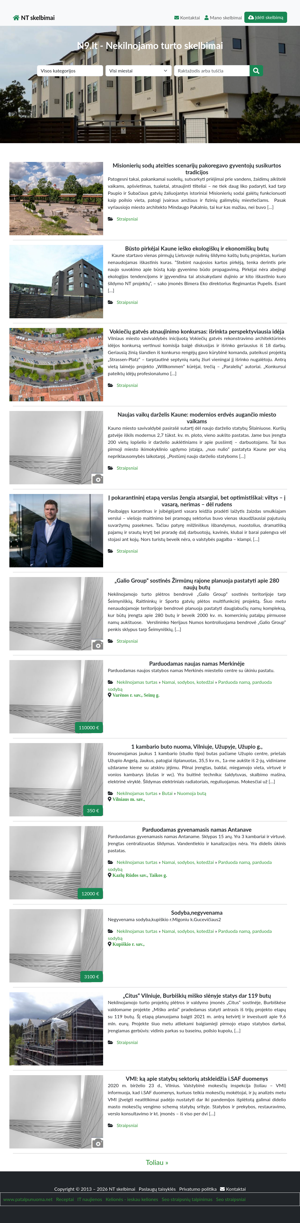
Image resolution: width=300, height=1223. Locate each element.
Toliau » (157, 1162)
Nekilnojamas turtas (137, 682)
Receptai (65, 1199)
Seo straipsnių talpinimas (187, 1199)
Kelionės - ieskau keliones (132, 1199)
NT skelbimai (34, 17)
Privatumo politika (198, 1189)
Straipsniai (127, 218)
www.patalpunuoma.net (27, 1199)
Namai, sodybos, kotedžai (188, 682)
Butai (167, 793)
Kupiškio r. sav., (128, 944)
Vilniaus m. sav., (128, 799)
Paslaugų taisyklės (158, 1189)
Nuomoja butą (191, 793)
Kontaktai (187, 17)
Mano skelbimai (223, 17)
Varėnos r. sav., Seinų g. (136, 695)
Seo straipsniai (231, 1199)
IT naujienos (89, 1199)
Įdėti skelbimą (265, 17)
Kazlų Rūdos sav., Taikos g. (139, 875)
